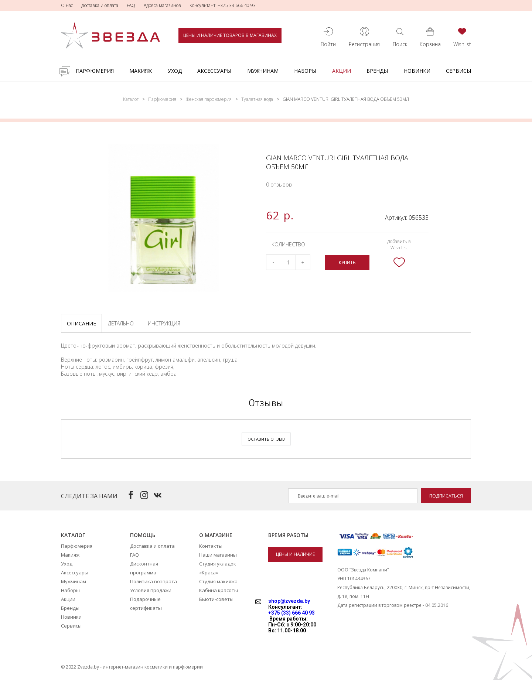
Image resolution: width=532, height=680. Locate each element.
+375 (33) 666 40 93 (291, 613)
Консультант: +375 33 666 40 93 (223, 5)
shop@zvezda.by (289, 601)
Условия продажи (150, 590)
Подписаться (446, 496)
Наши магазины (218, 554)
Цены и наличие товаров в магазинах (230, 35)
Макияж (140, 70)
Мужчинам (263, 70)
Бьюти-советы (216, 599)
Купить (347, 262)
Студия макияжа (218, 581)
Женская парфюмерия (209, 99)
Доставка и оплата (99, 5)
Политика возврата (153, 581)
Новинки (417, 70)
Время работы (288, 535)
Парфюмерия (95, 70)
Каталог (131, 99)
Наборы (305, 70)
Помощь (143, 535)
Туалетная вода (257, 99)
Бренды (377, 70)
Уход (175, 70)
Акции (341, 70)
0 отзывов (279, 184)
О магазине (215, 535)
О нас (67, 5)
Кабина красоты (218, 590)
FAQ (131, 5)
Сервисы (458, 70)
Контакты (210, 546)
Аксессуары (214, 70)
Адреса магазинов (162, 5)
